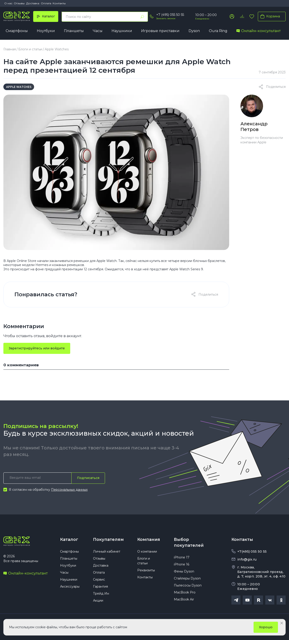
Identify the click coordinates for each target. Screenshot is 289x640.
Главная (9, 49)
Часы (98, 31)
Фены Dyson (184, 571)
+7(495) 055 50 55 (252, 551)
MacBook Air (184, 599)
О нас (8, 3)
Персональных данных (69, 490)
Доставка (32, 3)
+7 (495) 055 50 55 (170, 15)
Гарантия (100, 586)
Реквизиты (146, 570)
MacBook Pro (185, 592)
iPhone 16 (181, 564)
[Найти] (142, 17)
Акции (98, 600)
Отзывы (19, 3)
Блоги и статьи (30, 49)
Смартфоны (17, 31)
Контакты (59, 3)
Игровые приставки (160, 31)
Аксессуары (69, 586)
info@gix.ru (246, 559)
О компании (147, 551)
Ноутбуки (46, 31)
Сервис (99, 579)
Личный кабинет (106, 551)
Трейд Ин (101, 593)
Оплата (46, 3)
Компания (148, 539)
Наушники (122, 31)
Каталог (69, 539)
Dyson (194, 31)
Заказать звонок (165, 18)
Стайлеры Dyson (187, 578)
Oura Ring (218, 31)
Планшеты (74, 31)
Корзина (269, 16)
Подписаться (88, 478)
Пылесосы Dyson (188, 585)
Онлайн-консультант (258, 31)
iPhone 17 (181, 557)
